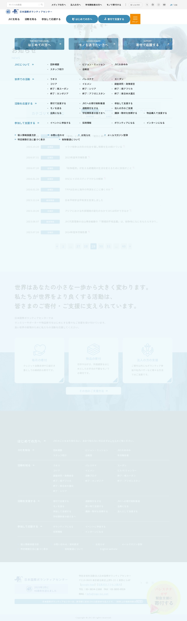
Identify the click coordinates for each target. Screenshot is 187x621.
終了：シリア (60, 490)
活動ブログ (91, 475)
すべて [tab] (90, 110)
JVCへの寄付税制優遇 (128, 501)
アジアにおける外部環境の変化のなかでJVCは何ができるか (97, 211)
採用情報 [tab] (90, 116)
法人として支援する (127, 511)
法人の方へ (75, 4)
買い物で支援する (94, 506)
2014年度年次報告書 (76, 232)
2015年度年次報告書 (76, 157)
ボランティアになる (63, 526)
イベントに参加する (95, 526)
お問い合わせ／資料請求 (66, 544)
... (70, 246)
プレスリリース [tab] (147, 110)
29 (93, 246)
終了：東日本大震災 (63, 485)
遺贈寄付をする (93, 501)
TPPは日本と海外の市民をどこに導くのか (87, 189)
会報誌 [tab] (109, 116)
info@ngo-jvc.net (98, 594)
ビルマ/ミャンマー (127, 470)
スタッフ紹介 (60, 455)
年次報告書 (123, 455)
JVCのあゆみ (124, 450)
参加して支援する (62, 511)
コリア (56, 470)
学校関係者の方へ (93, 4)
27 (78, 246)
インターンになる (94, 531)
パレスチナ (91, 465)
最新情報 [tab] (109, 110)
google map (88, 584)
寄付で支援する (61, 501)
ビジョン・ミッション (96, 450)
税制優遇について (74, 548)
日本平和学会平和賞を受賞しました (84, 200)
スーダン (122, 465)
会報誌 (88, 455)
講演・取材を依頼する (96, 511)
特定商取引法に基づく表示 (34, 548)
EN (175, 4)
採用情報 (57, 531)
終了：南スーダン (126, 475)
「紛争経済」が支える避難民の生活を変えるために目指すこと (98, 168)
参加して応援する (51, 19)
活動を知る (31, 19)
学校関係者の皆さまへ (64, 516)
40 (124, 246)
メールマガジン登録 (132, 544)
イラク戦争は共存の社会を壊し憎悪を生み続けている (93, 146)
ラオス (56, 465)
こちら (113, 440)
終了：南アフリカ (62, 480)
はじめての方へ (29, 441)
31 (109, 246)
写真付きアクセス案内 (109, 584)
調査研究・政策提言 (63, 475)
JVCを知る (14, 19)
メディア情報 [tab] (128, 110)
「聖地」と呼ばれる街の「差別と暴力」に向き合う (92, 136)
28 (86, 246)
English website (108, 548)
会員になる (123, 506)
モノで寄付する (114, 4)
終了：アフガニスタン (128, 480)
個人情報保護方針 (30, 544)
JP (171, 4)
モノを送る (59, 506)
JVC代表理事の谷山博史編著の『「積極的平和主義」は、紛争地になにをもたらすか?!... (111, 221)
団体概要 (57, 450)
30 (101, 246)
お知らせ (100, 544)
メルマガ (136, 5)
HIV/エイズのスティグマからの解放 (84, 178)
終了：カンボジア (94, 480)
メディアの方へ (58, 4)
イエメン (89, 470)
